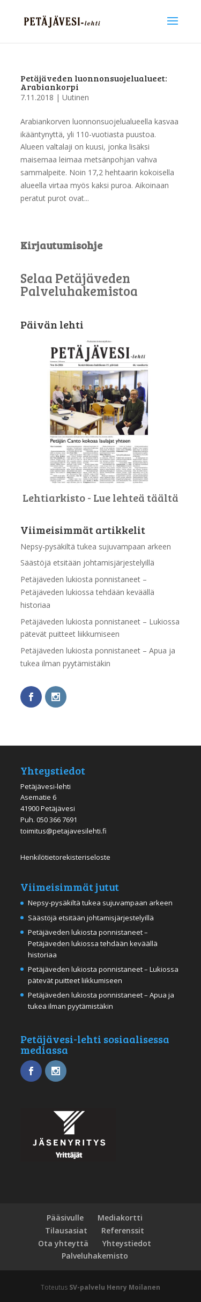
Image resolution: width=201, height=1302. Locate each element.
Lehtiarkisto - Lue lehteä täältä (100, 497)
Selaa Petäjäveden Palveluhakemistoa (79, 284)
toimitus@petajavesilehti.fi (63, 831)
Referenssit (122, 1230)
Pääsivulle (65, 1217)
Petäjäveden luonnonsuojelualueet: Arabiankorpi (93, 82)
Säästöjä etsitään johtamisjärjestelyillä (87, 562)
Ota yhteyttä (63, 1243)
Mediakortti (120, 1217)
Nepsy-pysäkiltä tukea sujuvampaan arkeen (95, 546)
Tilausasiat (66, 1230)
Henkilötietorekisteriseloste (65, 857)
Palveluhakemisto (95, 1256)
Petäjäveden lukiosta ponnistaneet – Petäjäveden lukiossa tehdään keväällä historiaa (87, 592)
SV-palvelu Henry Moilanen (114, 1287)
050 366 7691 (56, 819)
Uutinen (75, 97)
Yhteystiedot (126, 1243)
